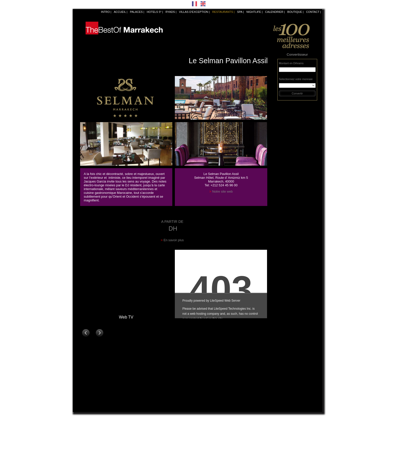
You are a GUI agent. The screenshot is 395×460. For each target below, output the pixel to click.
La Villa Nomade (210, 432)
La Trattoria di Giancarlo (215, 427)
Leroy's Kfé (145, 447)
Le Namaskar (146, 442)
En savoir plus (173, 240)
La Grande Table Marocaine (155, 432)
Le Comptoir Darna (87, 437)
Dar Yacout (82, 447)
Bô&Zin (80, 422)
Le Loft (204, 452)
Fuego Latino (208, 437)
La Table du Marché (150, 437)
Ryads (170, 11)
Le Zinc (267, 437)
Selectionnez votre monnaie (296, 79)
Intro (105, 11)
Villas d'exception (193, 11)
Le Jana (143, 422)
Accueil (120, 11)
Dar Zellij (267, 422)
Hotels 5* (154, 11)
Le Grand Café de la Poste (92, 432)
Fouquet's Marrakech (88, 452)
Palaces (136, 11)
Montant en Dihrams (291, 63)
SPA (239, 11)
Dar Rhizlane (83, 442)
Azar (265, 427)
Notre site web (222, 191)
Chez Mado (269, 442)
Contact (312, 11)
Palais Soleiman (272, 447)
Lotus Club (144, 452)
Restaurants (222, 11)
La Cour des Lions (149, 427)
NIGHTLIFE (253, 11)
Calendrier (274, 11)
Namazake (269, 432)
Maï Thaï (205, 422)
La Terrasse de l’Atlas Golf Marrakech (224, 447)
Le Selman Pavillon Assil (90, 427)
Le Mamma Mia (209, 442)
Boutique (294, 11)
